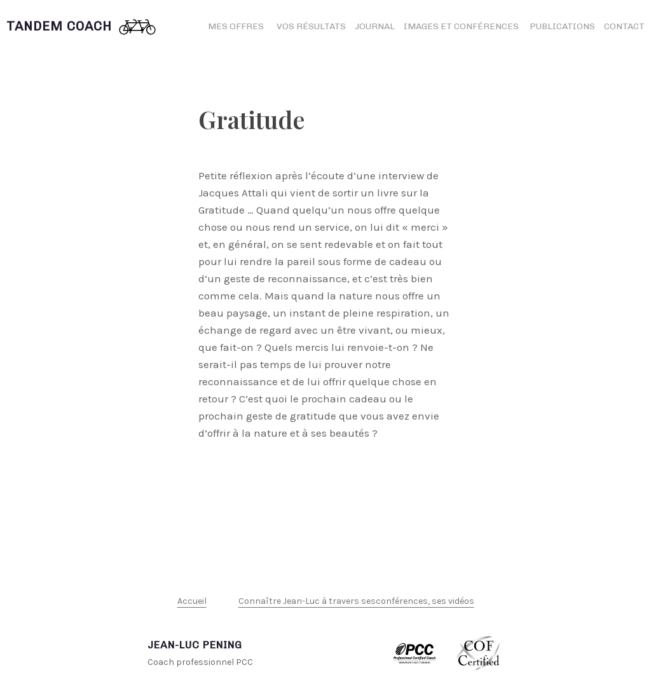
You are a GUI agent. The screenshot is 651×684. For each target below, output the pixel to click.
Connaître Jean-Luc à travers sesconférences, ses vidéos (356, 601)
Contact (624, 26)
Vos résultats (311, 26)
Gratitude (251, 119)
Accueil (192, 601)
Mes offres (236, 26)
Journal (375, 26)
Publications (562, 26)
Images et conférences (462, 26)
